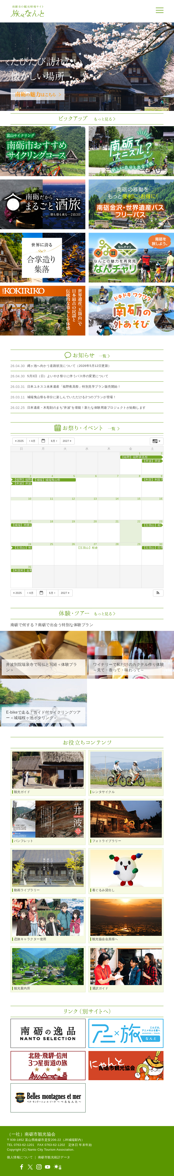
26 (73, 544)
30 (160, 544)
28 (117, 544)
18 (51, 521)
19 (73, 521)
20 (95, 521)
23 (160, 521)
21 (117, 521)
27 (95, 544)
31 (29, 566)
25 (51, 544)
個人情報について (20, 1157)
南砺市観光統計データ (54, 1157)
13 (95, 498)
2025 (20, 440)
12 (73, 498)
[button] (7, 62)
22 (139, 521)
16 (160, 498)
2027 (67, 440)
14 (117, 498)
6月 (54, 440)
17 (29, 521)
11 (51, 498)
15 (139, 498)
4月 (32, 440)
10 (29, 498)
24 (29, 544)
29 (139, 544)
